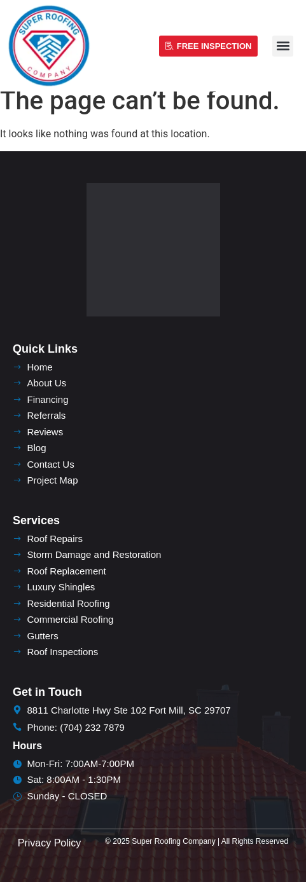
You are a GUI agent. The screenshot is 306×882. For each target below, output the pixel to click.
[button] (282, 46)
